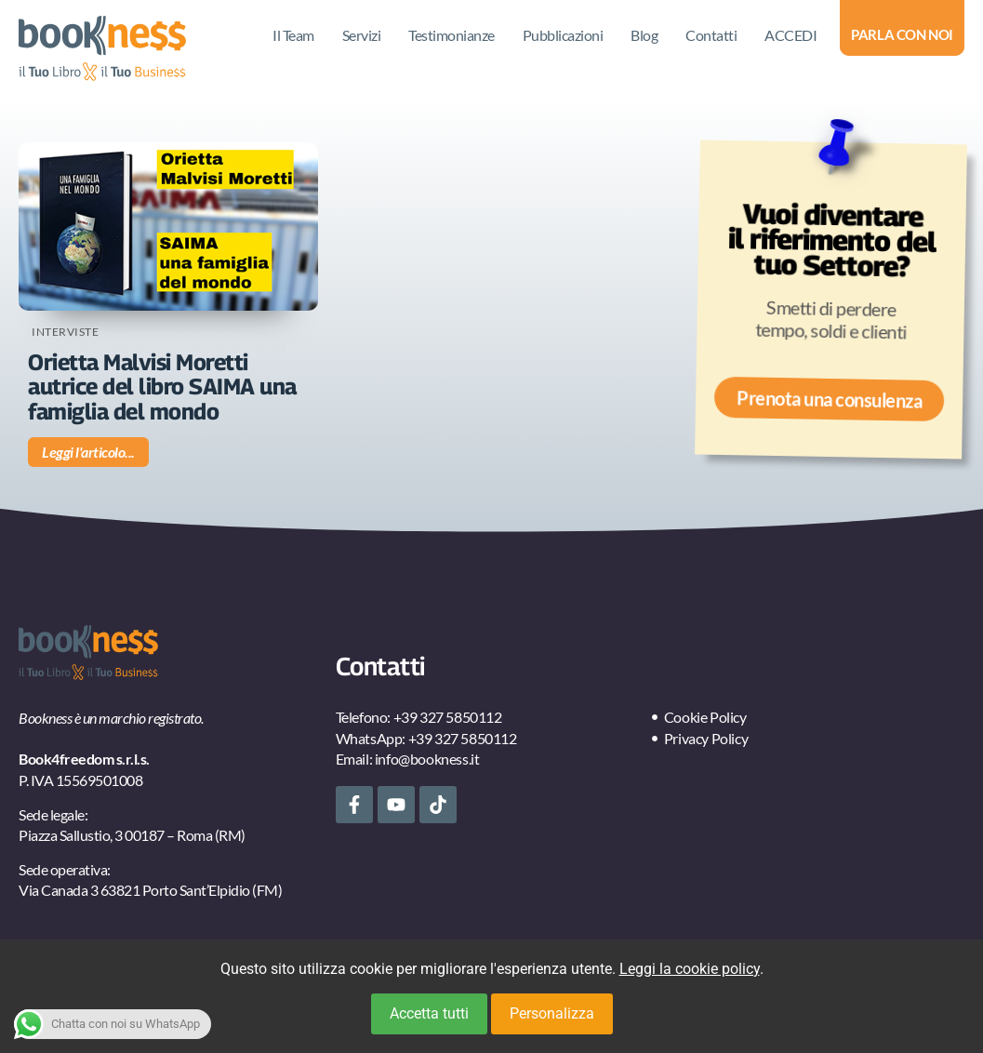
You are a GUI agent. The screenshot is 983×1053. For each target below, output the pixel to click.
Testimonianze (451, 35)
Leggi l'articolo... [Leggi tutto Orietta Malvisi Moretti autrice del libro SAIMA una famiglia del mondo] (88, 451)
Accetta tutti (429, 1013)
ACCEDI (790, 35)
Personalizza (552, 1013)
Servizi (361, 35)
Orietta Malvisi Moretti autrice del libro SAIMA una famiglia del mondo (162, 386)
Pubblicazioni (563, 35)
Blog (644, 35)
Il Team (293, 35)
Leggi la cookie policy (689, 969)
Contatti (711, 35)
